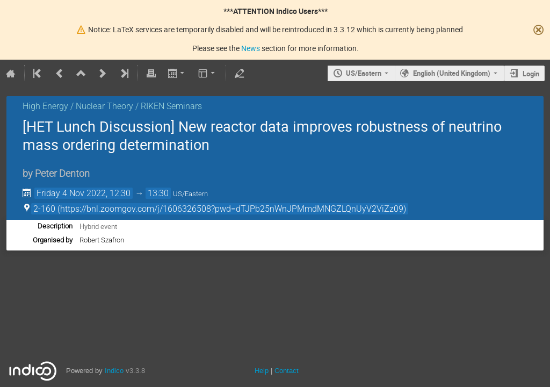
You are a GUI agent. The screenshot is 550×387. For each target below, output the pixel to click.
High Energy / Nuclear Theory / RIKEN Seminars (112, 106)
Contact (286, 370)
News (250, 48)
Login (531, 73)
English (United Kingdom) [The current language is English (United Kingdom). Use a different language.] (451, 73)
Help (262, 370)
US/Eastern (363, 73)
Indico (114, 370)
